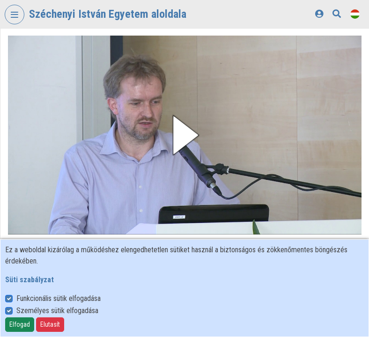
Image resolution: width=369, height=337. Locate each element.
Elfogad (19, 324)
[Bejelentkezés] (319, 14)
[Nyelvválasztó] (355, 14)
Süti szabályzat (29, 279)
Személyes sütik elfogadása (57, 310)
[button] (185, 135)
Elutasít (50, 324)
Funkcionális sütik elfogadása (58, 298)
